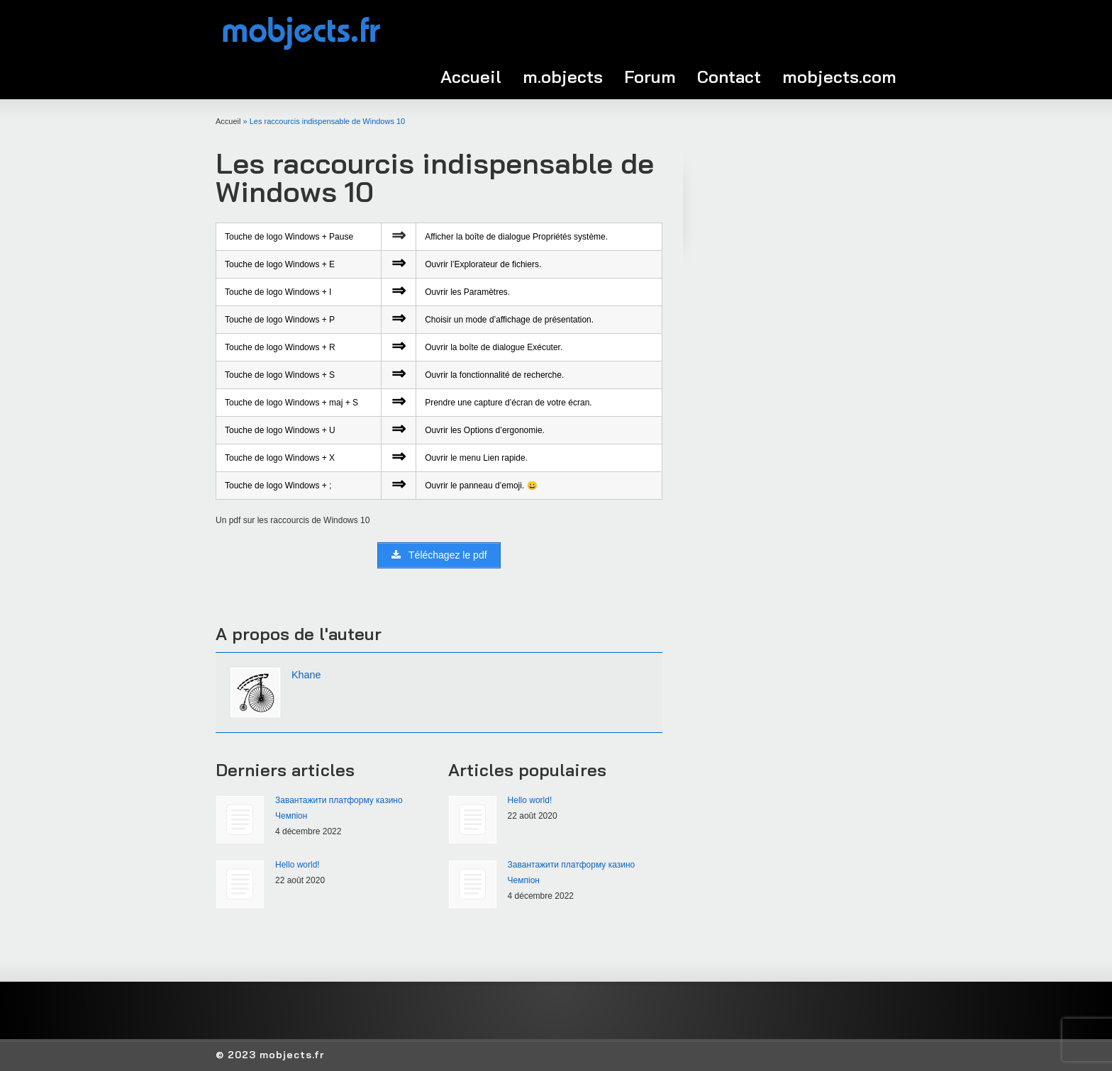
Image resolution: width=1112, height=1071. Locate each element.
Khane (306, 674)
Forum (650, 76)
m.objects (563, 76)
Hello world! (297, 865)
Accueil (470, 76)
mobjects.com (839, 76)
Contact (729, 76)
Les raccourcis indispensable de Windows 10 (435, 177)
